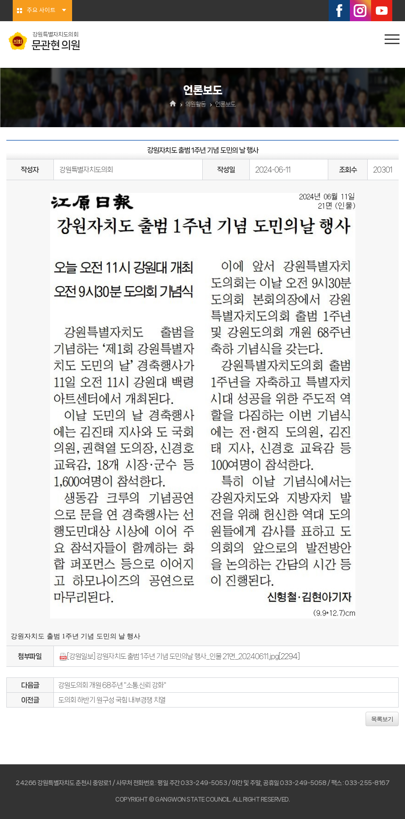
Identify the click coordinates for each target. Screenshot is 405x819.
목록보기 (382, 719)
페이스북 (339, 10)
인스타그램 (360, 10)
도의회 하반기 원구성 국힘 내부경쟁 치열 (111, 700)
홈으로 (173, 104)
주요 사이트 (41, 10)
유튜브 (381, 10)
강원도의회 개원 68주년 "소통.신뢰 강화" (112, 685)
